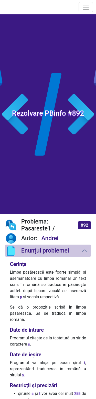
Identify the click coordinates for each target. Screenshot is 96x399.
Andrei (49, 238)
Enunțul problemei (37, 251)
